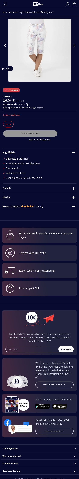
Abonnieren (66, 349)
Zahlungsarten (39, 448)
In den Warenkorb (30, 133)
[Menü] (4, 4)
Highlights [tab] (38, 152)
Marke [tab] (38, 197)
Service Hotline (39, 463)
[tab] (39, 206)
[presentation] (5, 46)
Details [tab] (38, 188)
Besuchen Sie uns (39, 470)
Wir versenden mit (39, 455)
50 (8, 124)
